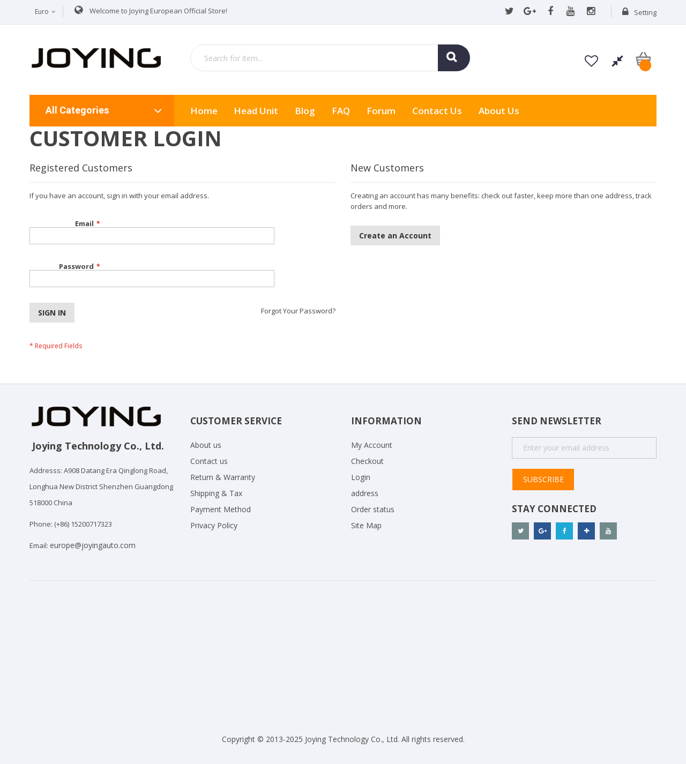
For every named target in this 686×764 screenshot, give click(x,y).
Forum (381, 110)
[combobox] (330, 57)
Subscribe (543, 479)
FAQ (341, 110)
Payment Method (220, 509)
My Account (371, 445)
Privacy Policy (213, 525)
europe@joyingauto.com (93, 545)
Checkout (367, 461)
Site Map (366, 525)
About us (499, 110)
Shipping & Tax (216, 493)
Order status (372, 509)
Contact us (209, 461)
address (364, 493)
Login (360, 477)
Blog (305, 110)
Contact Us (437, 110)
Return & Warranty (222, 477)
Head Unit (256, 110)
